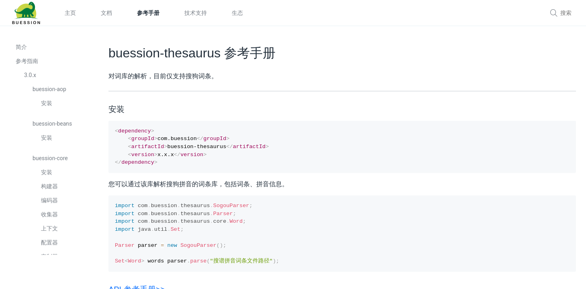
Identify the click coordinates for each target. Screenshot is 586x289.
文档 (106, 13)
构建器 (49, 188)
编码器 (49, 202)
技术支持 (195, 13)
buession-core (50, 160)
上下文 (49, 230)
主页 (70, 13)
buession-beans (52, 125)
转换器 (49, 272)
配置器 (49, 244)
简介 (21, 49)
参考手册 (148, 13)
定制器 (49, 258)
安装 (47, 105)
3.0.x (31, 77)
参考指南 (27, 63)
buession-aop (50, 91)
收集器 (49, 216)
